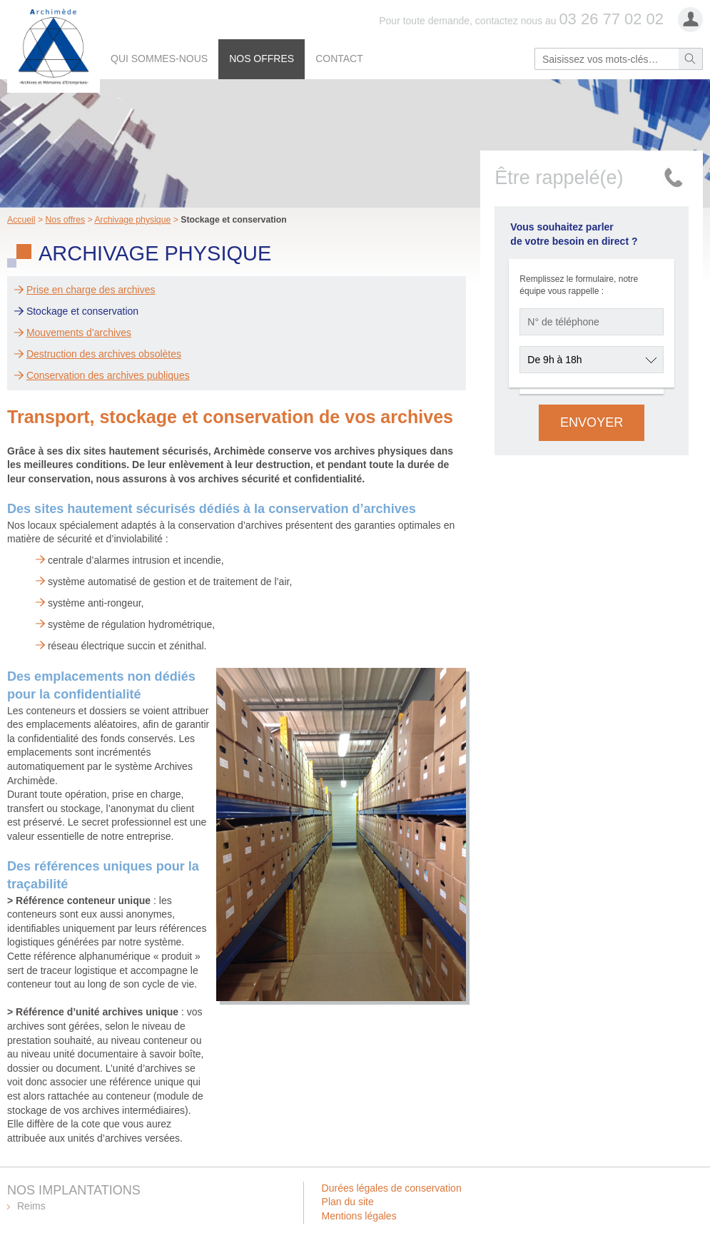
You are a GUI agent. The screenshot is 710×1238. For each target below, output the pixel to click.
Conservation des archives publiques (108, 375)
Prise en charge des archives (91, 289)
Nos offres (261, 58)
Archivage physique (132, 220)
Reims (31, 1206)
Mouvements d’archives (78, 332)
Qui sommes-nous (159, 58)
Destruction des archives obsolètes (103, 354)
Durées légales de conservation (392, 1188)
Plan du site (348, 1201)
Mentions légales (359, 1216)
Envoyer (591, 422)
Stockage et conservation (82, 311)
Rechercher (690, 59)
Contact (339, 58)
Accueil (21, 220)
